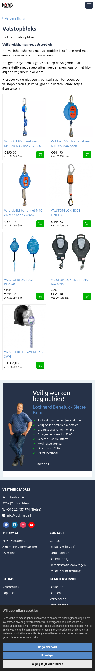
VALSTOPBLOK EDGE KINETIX (65, 212)
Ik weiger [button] (47, 655)
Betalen (55, 593)
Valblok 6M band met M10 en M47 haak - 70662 (23, 212)
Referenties (10, 587)
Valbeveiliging (15, 18)
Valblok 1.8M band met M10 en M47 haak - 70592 (23, 143)
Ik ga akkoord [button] (47, 647)
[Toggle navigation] (89, 5)
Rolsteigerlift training (65, 571)
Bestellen (56, 587)
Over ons (41, 464)
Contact (55, 540)
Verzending (58, 599)
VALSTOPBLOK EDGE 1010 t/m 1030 (69, 282)
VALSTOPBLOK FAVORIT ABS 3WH (24, 354)
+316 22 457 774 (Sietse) (23, 509)
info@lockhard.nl (18, 515)
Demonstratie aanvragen (68, 565)
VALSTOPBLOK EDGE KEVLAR (18, 282)
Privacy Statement (15, 540)
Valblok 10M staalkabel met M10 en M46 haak (71, 143)
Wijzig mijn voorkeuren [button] (47, 664)
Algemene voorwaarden (19, 547)
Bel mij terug (59, 559)
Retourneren (59, 605)
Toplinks (8, 593)
